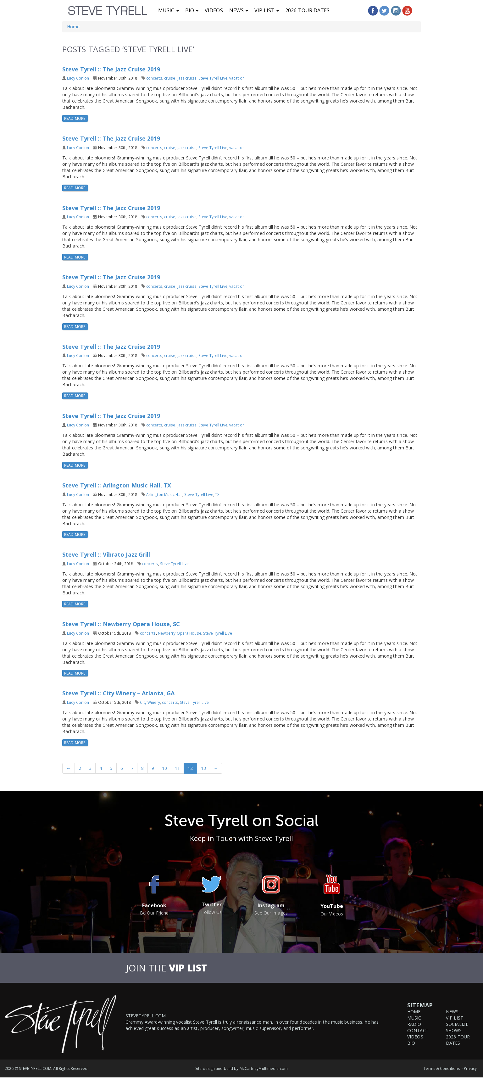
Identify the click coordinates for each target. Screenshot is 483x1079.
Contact (418, 1030)
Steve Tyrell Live (212, 78)
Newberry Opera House (179, 633)
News (238, 10)
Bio (191, 10)
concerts (154, 78)
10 (164, 768)
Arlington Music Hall (164, 494)
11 (177, 768)
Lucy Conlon (78, 78)
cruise (169, 78)
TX (217, 494)
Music (168, 10)
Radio (414, 1024)
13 (203, 768)
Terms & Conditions (442, 1068)
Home (73, 27)
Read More (75, 118)
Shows (454, 1030)
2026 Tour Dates (307, 10)
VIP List (266, 10)
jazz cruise (187, 78)
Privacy (470, 1068)
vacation (237, 78)
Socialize (457, 1024)
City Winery (150, 702)
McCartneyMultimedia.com (264, 1068)
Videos (214, 10)
